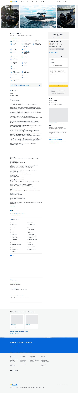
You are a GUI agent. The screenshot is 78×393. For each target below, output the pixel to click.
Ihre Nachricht (53, 68)
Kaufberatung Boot (53, 137)
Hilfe (40, 387)
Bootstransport (12, 365)
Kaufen (24, 1)
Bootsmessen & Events (45, 361)
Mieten (28, 1)
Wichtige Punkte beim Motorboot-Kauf (57, 141)
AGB (29, 387)
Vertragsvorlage (22, 361)
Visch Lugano (14, 325)
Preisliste (21, 357)
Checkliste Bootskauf (53, 142)
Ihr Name (52, 59)
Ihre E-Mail (52, 62)
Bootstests (12, 364)
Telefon (58, 65)
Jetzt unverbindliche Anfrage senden (58, 85)
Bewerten (38, 1)
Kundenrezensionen (23, 364)
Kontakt (43, 387)
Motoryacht (20, 32)
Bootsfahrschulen (44, 364)
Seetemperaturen (44, 357)
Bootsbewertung (23, 360)
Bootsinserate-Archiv (23, 362)
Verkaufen (33, 1)
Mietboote (42, 362)
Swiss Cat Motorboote (14, 333)
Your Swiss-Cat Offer (15, 215)
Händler (42, 1)
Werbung (42, 365)
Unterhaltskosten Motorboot (55, 139)
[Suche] (21, 1)
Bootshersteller (13, 362)
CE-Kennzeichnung (26, 51)
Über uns (11, 387)
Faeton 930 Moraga (30, 325)
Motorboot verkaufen (14, 345)
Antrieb (14, 71)
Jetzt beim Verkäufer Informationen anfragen (20, 85)
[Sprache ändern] (62, 385)
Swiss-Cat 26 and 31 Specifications (17, 213)
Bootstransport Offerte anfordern (17, 295)
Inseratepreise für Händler (34, 360)
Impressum (16, 387)
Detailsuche (12, 357)
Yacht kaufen (12, 361)
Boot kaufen (12, 360)
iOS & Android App (44, 360)
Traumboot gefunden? (14, 288)
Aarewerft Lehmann (55, 41)
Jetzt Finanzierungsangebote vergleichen (58, 37)
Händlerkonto (32, 361)
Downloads (43, 366)
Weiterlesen (12, 206)
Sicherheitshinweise (34, 387)
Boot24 (11, 352)
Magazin (47, 1)
